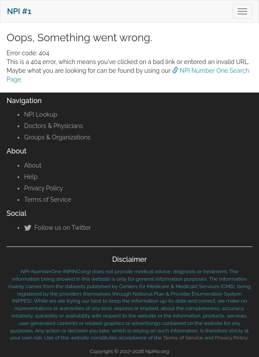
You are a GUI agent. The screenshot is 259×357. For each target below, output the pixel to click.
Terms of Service (47, 199)
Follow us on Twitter (57, 227)
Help (31, 176)
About (32, 165)
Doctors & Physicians (53, 125)
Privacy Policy (43, 188)
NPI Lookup (40, 114)
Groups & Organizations (57, 137)
